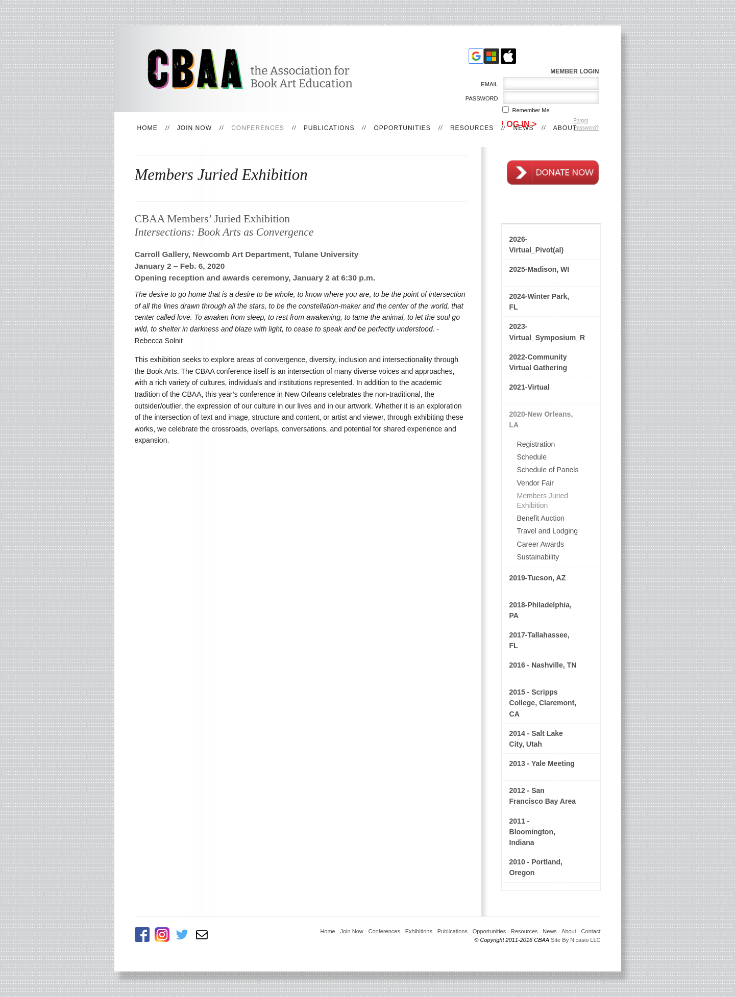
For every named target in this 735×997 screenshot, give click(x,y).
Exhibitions (418, 931)
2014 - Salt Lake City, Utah (536, 738)
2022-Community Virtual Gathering (538, 362)
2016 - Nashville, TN (543, 665)
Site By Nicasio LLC (575, 940)
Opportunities (402, 128)
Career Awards (541, 544)
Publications (329, 128)
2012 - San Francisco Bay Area (542, 795)
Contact (591, 931)
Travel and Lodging (547, 531)
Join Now (194, 128)
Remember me (531, 110)
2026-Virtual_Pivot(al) (536, 244)
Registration (536, 444)
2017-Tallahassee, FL (539, 640)
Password (479, 98)
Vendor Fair (535, 483)
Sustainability (538, 557)
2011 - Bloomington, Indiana (532, 832)
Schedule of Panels (548, 470)
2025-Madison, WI (539, 269)
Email (487, 84)
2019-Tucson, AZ (537, 578)
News (523, 128)
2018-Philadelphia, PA (540, 610)
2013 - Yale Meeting (542, 763)
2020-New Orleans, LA (541, 419)
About (565, 128)
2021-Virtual (529, 387)
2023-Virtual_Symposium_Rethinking (547, 331)
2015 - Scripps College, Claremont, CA (543, 703)
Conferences (257, 128)
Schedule (532, 457)
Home (147, 128)
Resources (472, 128)
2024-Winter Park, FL (539, 301)
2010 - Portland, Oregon (536, 867)
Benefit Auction (541, 518)
